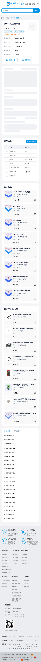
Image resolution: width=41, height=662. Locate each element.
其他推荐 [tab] (17, 431)
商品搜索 (4, 560)
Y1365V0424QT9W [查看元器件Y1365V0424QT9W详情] (9, 494)
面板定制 (21, 636)
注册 (26, 4)
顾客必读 (4, 554)
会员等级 (4, 563)
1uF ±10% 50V (17, 220)
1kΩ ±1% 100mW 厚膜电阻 (21, 262)
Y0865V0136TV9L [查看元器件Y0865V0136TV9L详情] (9, 477)
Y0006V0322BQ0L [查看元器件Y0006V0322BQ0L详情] (9, 444)
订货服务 (24, 554)
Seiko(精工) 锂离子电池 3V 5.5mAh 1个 (24, 328)
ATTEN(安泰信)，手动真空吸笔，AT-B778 (25, 314)
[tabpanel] (20, 478)
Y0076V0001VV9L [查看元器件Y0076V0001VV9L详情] (9, 448)
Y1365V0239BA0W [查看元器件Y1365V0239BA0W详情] (9, 489)
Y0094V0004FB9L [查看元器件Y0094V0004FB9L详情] (9, 456)
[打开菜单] (3, 4)
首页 (2, 18)
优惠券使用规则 (6, 570)
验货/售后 (4, 583)
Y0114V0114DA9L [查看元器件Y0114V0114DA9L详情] (9, 465)
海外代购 (24, 557)
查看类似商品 (31, 141)
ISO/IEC (12, 660)
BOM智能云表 (6, 573)
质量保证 (24, 563)
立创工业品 (30, 636)
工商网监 (4, 660)
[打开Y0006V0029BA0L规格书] (10, 60)
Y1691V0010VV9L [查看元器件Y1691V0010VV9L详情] (9, 514)
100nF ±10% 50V (18, 206)
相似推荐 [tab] (7, 431)
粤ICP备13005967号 (26, 657)
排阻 (7, 18)
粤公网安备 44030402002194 (10, 657)
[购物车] (38, 3)
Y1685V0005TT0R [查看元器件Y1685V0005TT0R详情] (9, 510)
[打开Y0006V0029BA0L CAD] (26, 60)
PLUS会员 (5, 566)
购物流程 (4, 557)
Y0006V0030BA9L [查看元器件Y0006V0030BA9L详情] (9, 435)
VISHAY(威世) (19, 38)
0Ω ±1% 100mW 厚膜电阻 (20, 276)
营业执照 (26, 660)
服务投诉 (4, 586)
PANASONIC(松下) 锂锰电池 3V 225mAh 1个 (26, 399)
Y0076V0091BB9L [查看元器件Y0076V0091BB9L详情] (9, 452)
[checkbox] (7, 147)
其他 (10, 644)
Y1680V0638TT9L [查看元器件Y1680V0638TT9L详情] (9, 502)
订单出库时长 (6, 580)
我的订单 (32, 4)
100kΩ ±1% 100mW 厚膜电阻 (21, 192)
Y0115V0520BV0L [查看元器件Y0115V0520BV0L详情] (9, 469)
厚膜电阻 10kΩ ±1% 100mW (21, 248)
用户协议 (14, 586)
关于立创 (26, 580)
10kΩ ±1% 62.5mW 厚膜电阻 (21, 291)
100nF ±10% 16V (18, 234)
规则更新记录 (16, 583)
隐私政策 (14, 580)
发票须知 (15, 557)
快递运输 (15, 560)
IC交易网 (20, 640)
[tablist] (20, 431)
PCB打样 (11, 640)
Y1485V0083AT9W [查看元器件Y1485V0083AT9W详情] (9, 498)
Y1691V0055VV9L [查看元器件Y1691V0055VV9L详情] (9, 519)
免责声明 (14, 590)
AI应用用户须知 (16, 596)
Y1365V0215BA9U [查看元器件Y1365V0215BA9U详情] (9, 485)
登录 (22, 4)
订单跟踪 (24, 560)
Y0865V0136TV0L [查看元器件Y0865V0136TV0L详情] (9, 473)
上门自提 (15, 563)
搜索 (36, 10)
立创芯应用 (12, 636)
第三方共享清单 (16, 593)
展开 (37, 636)
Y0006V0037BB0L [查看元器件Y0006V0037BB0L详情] (9, 440)
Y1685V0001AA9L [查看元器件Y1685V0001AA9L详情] (9, 506)
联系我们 (26, 583)
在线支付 (15, 554)
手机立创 (26, 586)
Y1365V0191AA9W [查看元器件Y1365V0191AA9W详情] (9, 481)
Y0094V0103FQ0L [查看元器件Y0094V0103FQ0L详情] (9, 460)
